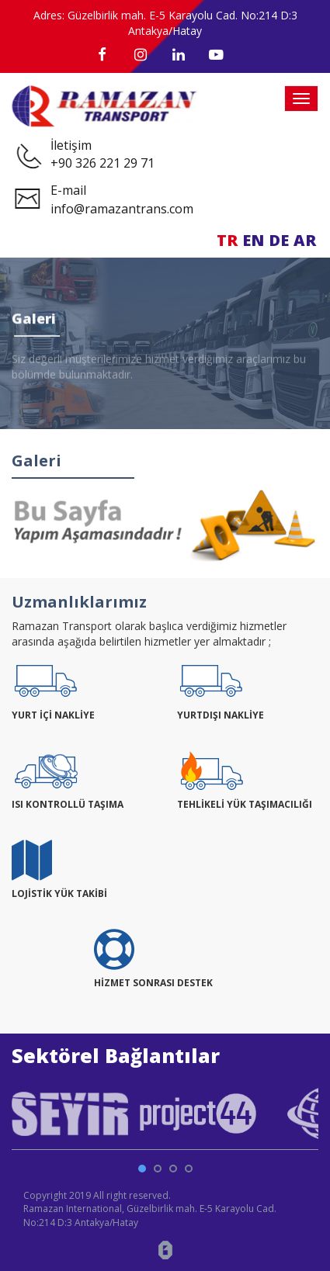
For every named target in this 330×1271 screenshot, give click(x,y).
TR (227, 240)
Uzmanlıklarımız (79, 601)
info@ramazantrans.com (121, 208)
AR (305, 240)
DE (279, 240)
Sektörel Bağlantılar (116, 1055)
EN (253, 240)
